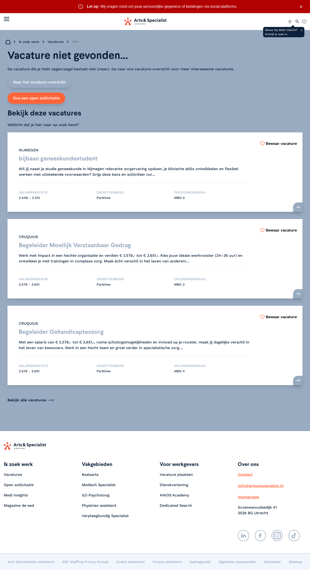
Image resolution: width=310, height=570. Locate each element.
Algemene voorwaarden (237, 562)
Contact (245, 474)
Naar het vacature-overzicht (39, 82)
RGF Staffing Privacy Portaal (85, 562)
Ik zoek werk (29, 42)
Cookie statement (130, 562)
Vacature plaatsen (176, 474)
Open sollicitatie (19, 485)
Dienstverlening (174, 485)
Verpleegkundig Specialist (105, 516)
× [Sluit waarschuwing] (301, 6)
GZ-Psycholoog (96, 495)
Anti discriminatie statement (31, 562)
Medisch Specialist (99, 485)
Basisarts (90, 474)
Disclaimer (272, 562)
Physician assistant (99, 505)
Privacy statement (167, 562)
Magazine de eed (19, 505)
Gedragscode (200, 562)
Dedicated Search (176, 505)
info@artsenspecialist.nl (261, 486)
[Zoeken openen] (297, 21)
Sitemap (295, 562)
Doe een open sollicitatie (36, 98)
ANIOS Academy (174, 495)
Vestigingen (248, 497)
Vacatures (56, 42)
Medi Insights (16, 495)
